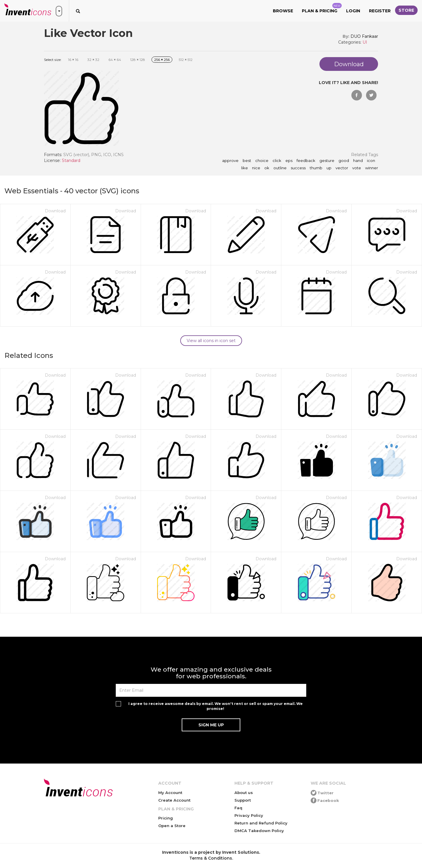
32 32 (93, 59)
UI (365, 42)
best (247, 161)
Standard (71, 160)
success (298, 168)
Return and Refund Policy (260, 823)
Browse (283, 10)
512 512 (186, 59)
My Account (170, 792)
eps (288, 161)
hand (358, 161)
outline (280, 168)
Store (406, 10)
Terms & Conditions (210, 858)
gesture (326, 161)
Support (242, 800)
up (328, 168)
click (277, 161)
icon (371, 161)
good (343, 161)
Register (380, 10)
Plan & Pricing (322, 8)
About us (243, 792)
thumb (316, 168)
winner (371, 168)
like (244, 168)
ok (266, 168)
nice (256, 168)
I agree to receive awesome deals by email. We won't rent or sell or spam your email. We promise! (215, 706)
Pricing (165, 818)
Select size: (53, 59)
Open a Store (172, 825)
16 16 (73, 59)
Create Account (174, 800)
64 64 (114, 59)
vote (356, 168)
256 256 (162, 59)
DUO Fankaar (364, 36)
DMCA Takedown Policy (259, 830)
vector (342, 168)
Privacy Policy (248, 815)
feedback (306, 161)
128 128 (137, 59)
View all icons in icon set (211, 340)
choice (261, 161)
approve (230, 161)
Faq (238, 807)
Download (55, 211)
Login (353, 10)
